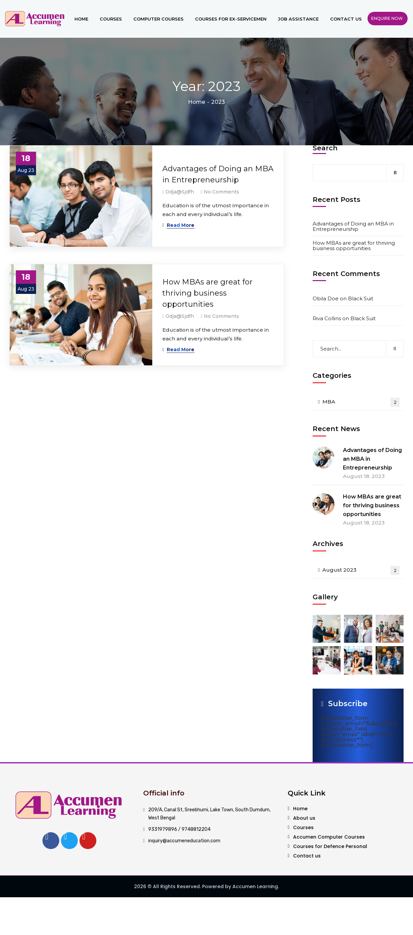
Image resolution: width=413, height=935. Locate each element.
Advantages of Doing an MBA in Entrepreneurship (218, 174)
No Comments (221, 192)
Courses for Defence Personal (330, 846)
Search (325, 148)
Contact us (307, 855)
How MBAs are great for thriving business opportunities (207, 293)
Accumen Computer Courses (329, 837)
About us (304, 818)
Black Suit (360, 298)
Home (196, 102)
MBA (361, 402)
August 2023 (361, 570)
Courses (303, 827)
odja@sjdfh (179, 192)
